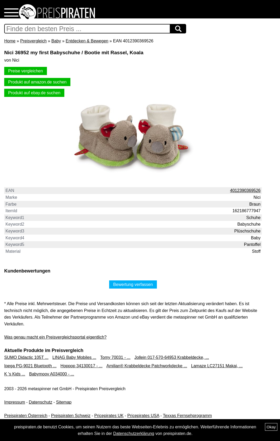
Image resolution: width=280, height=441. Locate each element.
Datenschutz (40, 402)
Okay (271, 427)
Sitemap (64, 402)
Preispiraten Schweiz (70, 415)
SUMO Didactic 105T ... (26, 357)
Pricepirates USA (143, 415)
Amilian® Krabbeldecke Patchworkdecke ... (147, 366)
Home (10, 41)
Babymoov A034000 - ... (51, 374)
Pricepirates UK (108, 415)
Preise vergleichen (25, 71)
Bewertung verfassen (133, 284)
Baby (56, 41)
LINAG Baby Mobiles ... (74, 357)
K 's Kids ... (14, 374)
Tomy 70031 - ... (115, 357)
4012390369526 (245, 190)
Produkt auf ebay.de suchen (34, 93)
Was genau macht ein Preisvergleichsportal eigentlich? (55, 337)
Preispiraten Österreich (25, 415)
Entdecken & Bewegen (87, 41)
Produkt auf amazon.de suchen (37, 82)
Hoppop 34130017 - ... (81, 366)
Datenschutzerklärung (133, 433)
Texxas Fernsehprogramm (187, 415)
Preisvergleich (33, 41)
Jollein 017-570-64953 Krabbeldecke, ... (171, 357)
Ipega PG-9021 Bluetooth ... (30, 366)
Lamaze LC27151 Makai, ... (217, 366)
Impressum (14, 402)
